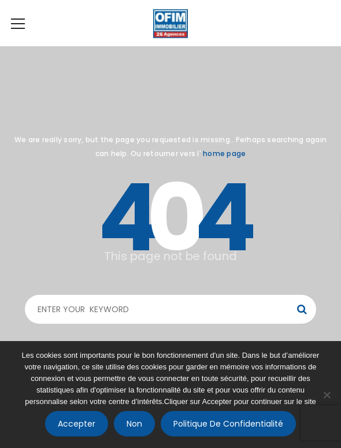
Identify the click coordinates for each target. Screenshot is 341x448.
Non (134, 424)
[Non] (326, 395)
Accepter (76, 424)
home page (224, 153)
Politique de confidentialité (228, 424)
